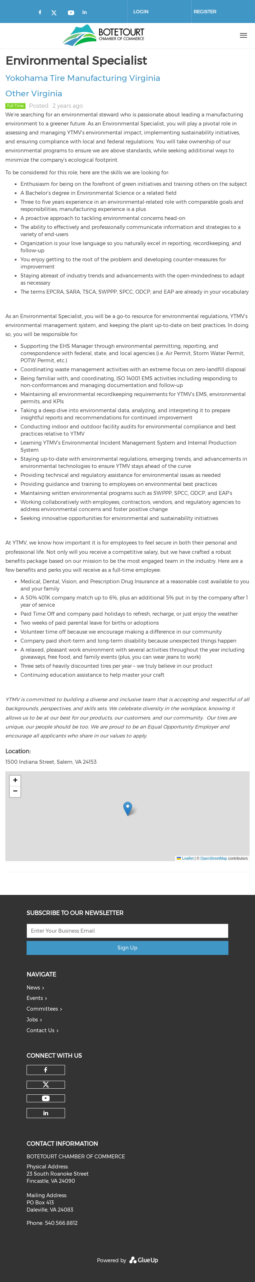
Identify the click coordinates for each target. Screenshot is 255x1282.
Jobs (32, 1019)
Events (35, 998)
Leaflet (185, 858)
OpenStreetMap (213, 858)
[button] (127, 808)
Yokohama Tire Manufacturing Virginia (82, 78)
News (33, 987)
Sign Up (127, 948)
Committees (42, 1009)
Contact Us (40, 1030)
